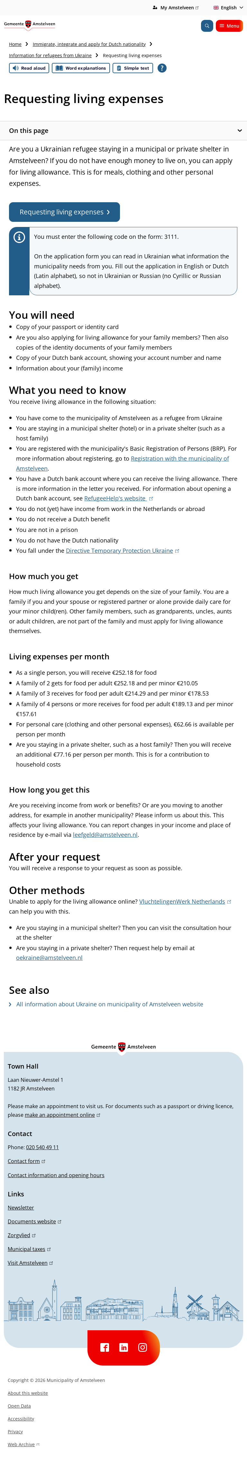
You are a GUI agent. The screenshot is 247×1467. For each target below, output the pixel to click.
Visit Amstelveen (30, 1262)
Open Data (19, 1406)
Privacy (15, 1431)
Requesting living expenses (64, 211)
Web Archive (23, 1445)
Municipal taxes (29, 1249)
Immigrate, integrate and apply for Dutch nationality (89, 44)
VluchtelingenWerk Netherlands (185, 901)
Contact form (26, 1161)
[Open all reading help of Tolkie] (162, 68)
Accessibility (21, 1419)
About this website (28, 1393)
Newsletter (21, 1207)
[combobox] (227, 8)
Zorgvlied (21, 1235)
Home (15, 44)
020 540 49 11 (42, 1147)
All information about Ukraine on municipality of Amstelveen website (106, 1004)
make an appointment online (62, 1114)
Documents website (34, 1221)
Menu (229, 26)
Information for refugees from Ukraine (50, 55)
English (224, 7)
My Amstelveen (179, 8)
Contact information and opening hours (56, 1175)
